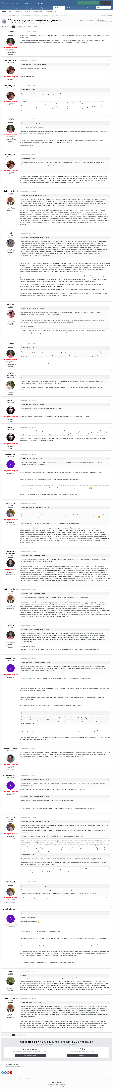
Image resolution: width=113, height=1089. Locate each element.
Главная (6, 8)
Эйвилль (10, 400)
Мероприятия (45, 8)
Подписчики (103, 20)
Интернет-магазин (19, 8)
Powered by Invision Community (57, 1086)
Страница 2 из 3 (32, 26)
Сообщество (58, 8)
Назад (6, 26)
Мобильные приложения (74, 8)
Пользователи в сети (51, 11)
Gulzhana (10, 304)
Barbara (10, 32)
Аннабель (15, 23)
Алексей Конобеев (10, 552)
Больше (89, 8)
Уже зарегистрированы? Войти (88, 3)
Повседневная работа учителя (39, 23)
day (10, 971)
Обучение (33, 8)
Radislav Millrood (11, 191)
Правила (27, 11)
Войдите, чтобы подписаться (89, 20)
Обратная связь (56, 1082)
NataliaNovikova (10, 749)
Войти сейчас (82, 1055)
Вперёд (20, 26)
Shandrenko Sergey (10, 454)
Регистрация (105, 3)
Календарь (18, 11)
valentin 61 (10, 503)
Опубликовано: (28, 32)
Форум (4, 11)
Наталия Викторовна (10, 374)
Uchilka (10, 233)
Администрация (37, 11)
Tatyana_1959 (10, 60)
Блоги (10, 11)
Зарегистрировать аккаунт (30, 1055)
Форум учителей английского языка (22, 3)
